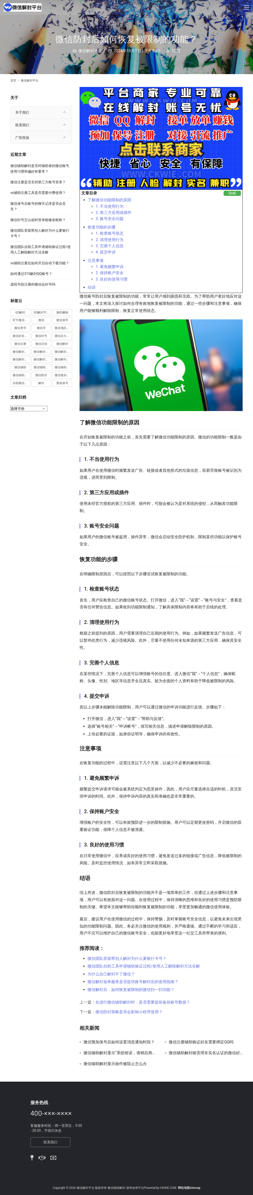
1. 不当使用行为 (110, 206)
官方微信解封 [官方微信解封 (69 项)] (21, 320)
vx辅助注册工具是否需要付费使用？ (38, 193)
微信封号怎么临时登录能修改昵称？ (38, 220)
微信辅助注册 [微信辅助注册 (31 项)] (42, 367)
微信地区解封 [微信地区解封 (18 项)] (63, 328)
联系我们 (22, 125)
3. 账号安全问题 (110, 218)
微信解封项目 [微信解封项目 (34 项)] (63, 359)
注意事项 (96, 260)
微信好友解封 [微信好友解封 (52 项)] (21, 336)
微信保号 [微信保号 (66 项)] (62, 320)
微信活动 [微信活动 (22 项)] (41, 344)
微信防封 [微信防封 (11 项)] (41, 375)
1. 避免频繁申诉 (110, 266)
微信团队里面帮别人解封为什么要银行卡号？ (127, 958)
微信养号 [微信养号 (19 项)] (20, 328)
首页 (13, 80)
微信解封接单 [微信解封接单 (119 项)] (21, 359)
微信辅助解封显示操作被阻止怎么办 (115, 1064)
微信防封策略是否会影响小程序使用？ (129, 1012)
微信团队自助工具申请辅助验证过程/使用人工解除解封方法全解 (143, 966)
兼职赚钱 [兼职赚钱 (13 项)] (62, 312)
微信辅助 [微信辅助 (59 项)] (20, 367)
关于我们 (22, 112)
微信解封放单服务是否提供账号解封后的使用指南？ (132, 981)
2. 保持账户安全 (110, 272)
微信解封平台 (90, 50)
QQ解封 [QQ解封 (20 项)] (20, 312)
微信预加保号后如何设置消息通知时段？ (119, 1042)
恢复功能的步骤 (101, 227)
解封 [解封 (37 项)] (41, 383)
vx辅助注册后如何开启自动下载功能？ (39, 263)
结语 (92, 287)
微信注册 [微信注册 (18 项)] (20, 344)
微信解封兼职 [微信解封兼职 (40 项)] (21, 351)
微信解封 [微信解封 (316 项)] (62, 344)
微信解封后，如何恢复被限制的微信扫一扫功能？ (130, 989)
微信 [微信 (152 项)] (41, 320)
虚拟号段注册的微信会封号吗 (32, 284)
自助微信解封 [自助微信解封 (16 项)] (21, 383)
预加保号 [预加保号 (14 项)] (62, 383)
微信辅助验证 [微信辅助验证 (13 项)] (21, 375)
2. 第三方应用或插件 (113, 212)
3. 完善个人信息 (110, 246)
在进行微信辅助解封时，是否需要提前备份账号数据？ (142, 1002)
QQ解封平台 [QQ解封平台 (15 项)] (42, 312)
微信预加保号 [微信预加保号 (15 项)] (63, 375)
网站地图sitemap (189, 1188)
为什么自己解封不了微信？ (111, 974)
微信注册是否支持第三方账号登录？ (38, 182)
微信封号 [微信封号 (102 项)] (41, 336)
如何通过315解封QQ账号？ (31, 274)
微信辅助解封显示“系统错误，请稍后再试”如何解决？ (120, 1053)
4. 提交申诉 (106, 252)
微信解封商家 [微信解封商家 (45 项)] (42, 351)
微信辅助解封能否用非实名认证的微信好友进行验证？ (206, 1053)
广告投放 (22, 138)
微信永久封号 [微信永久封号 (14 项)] (63, 336)
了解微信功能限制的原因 (109, 200)
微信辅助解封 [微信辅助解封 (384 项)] (63, 367)
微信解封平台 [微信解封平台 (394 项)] (63, 351)
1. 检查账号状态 (110, 233)
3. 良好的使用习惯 (111, 279)
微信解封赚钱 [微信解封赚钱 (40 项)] (42, 359)
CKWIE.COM (168, 1188)
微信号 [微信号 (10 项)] (41, 328)
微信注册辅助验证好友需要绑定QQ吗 (201, 1042)
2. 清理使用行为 (110, 239)
